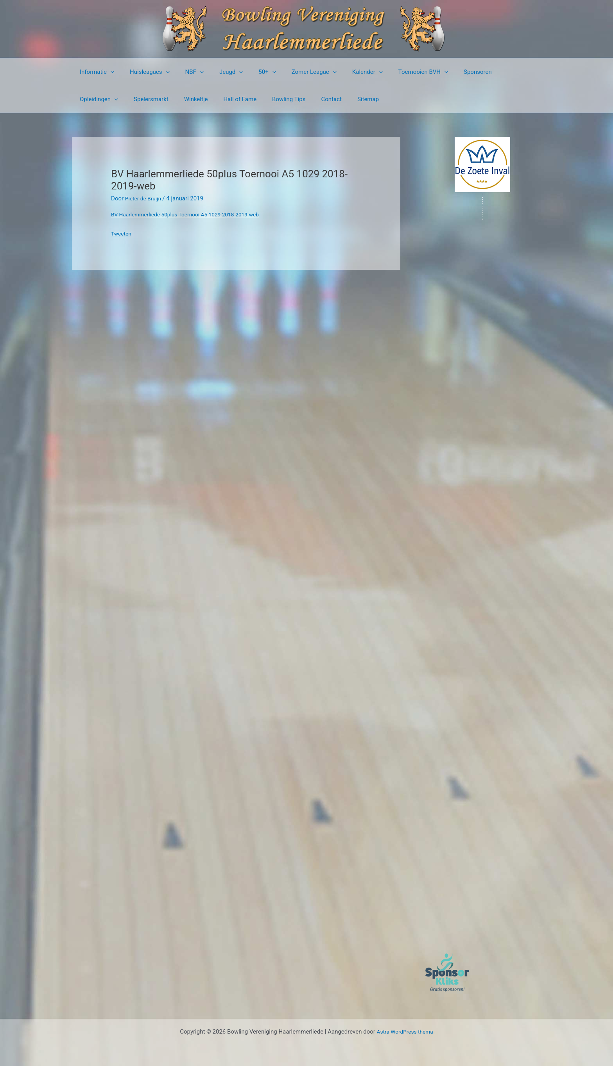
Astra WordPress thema (405, 1031)
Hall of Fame (176, 99)
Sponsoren (444, 71)
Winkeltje (136, 99)
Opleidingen (489, 72)
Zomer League (292, 72)
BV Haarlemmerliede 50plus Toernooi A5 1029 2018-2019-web (192, 214)
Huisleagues (144, 72)
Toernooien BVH (394, 72)
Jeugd (217, 72)
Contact (259, 99)
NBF (185, 72)
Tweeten (122, 233)
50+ (249, 72)
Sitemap (292, 99)
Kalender (342, 72)
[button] (108, 72)
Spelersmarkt (95, 99)
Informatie (95, 72)
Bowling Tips (221, 99)
